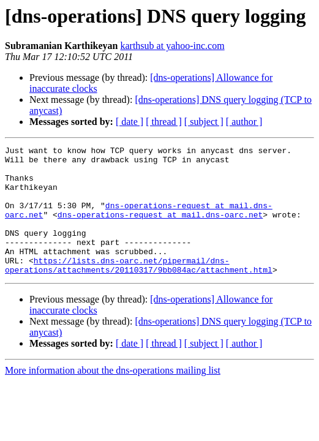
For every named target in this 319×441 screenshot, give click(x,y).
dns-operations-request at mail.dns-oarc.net (160, 229)
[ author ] (244, 121)
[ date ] (129, 121)
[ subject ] (203, 121)
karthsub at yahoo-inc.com (172, 45)
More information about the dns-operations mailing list (112, 396)
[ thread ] (164, 121)
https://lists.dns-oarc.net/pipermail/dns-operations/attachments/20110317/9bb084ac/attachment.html (138, 290)
